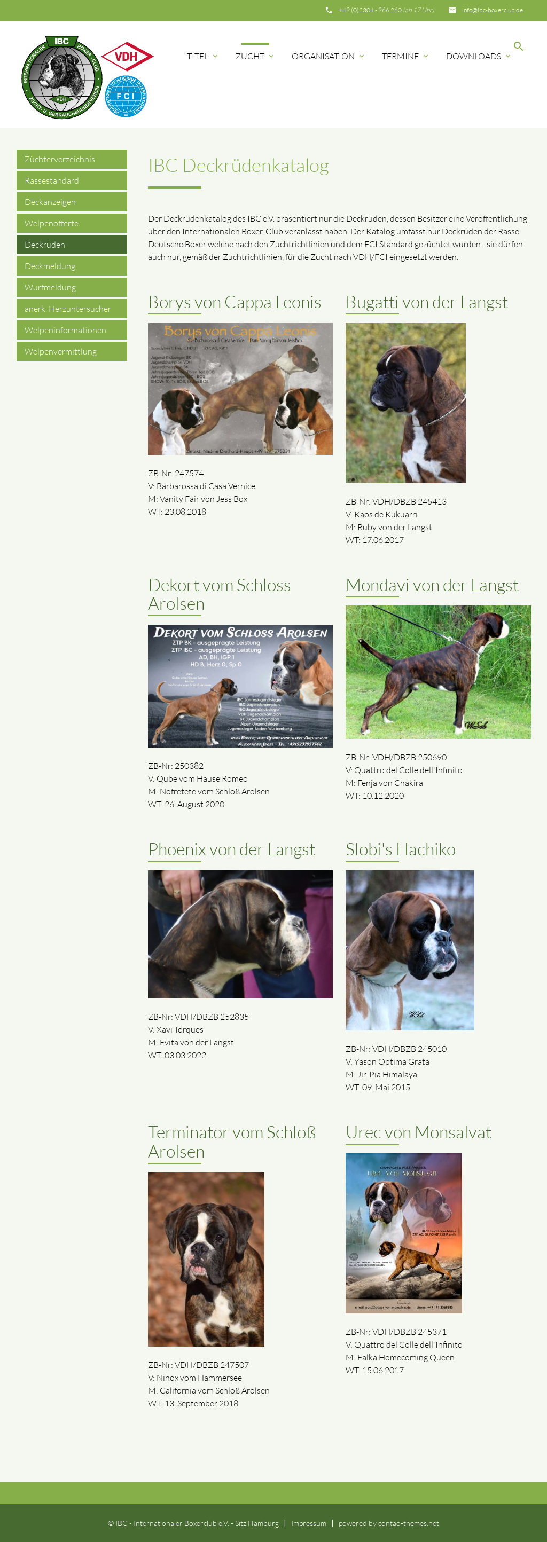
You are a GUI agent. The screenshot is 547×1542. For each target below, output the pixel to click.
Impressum (308, 1523)
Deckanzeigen (50, 201)
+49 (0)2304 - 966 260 (386, 10)
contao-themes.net (408, 1523)
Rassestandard (52, 180)
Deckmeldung (50, 266)
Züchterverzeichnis (60, 159)
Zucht (256, 56)
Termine (406, 56)
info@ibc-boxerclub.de (492, 10)
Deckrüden (45, 244)
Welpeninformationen (65, 330)
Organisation (329, 56)
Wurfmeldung (50, 287)
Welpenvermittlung (61, 351)
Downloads (479, 56)
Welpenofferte (52, 223)
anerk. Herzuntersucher (68, 308)
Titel (203, 56)
